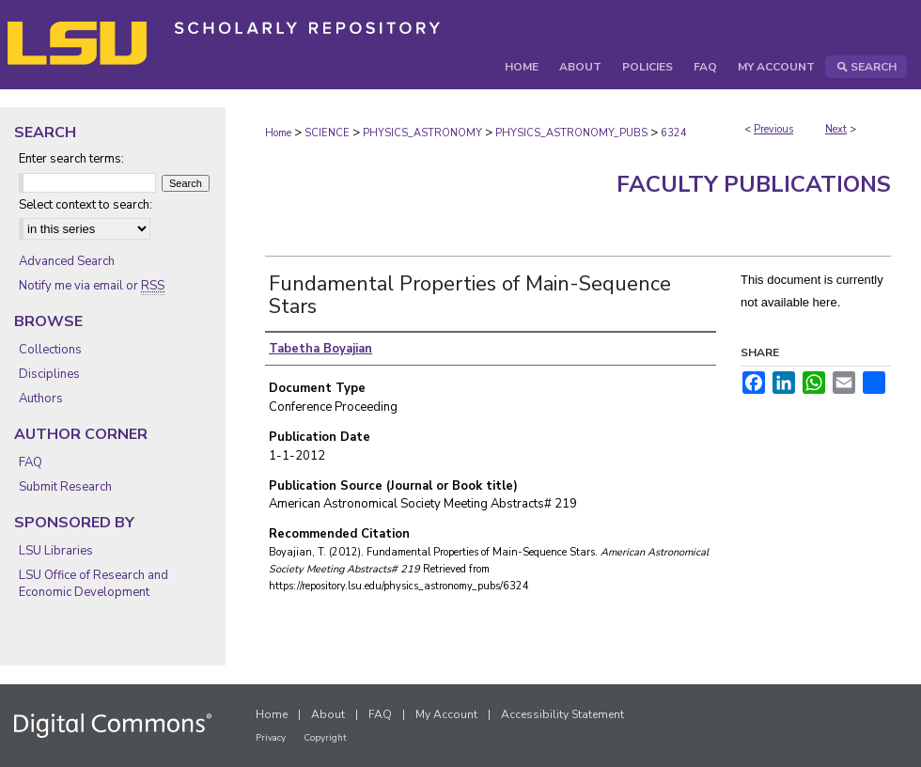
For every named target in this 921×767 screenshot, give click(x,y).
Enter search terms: (71, 158)
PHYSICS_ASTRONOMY (422, 133)
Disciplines (49, 374)
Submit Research (65, 486)
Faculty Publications (754, 184)
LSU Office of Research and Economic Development (93, 584)
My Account (446, 714)
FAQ (30, 462)
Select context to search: (85, 204)
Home (278, 133)
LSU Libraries (56, 550)
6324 (674, 133)
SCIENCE (327, 133)
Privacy (271, 737)
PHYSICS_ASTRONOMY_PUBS (571, 133)
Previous (773, 129)
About (328, 714)
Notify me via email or (91, 285)
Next (836, 129)
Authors (41, 398)
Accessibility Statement (562, 714)
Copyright (325, 737)
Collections (50, 349)
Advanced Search (67, 261)
